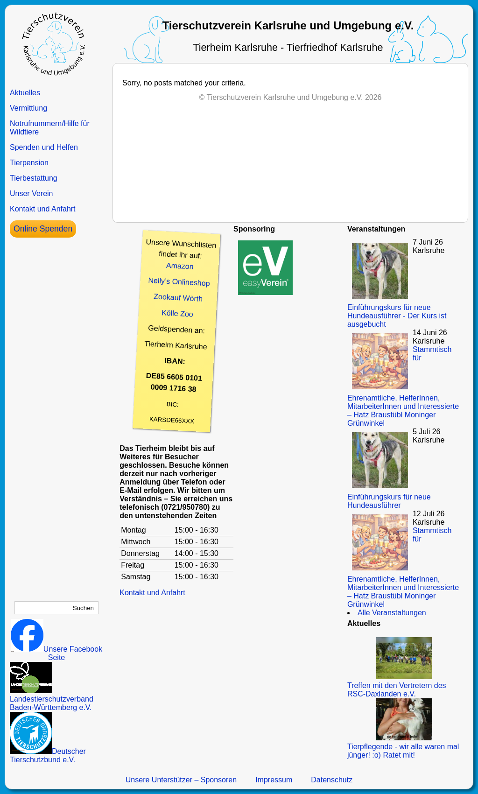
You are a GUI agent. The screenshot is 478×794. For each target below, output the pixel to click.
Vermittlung (28, 108)
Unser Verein (31, 193)
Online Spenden (43, 228)
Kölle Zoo (177, 313)
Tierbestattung (33, 178)
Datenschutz (331, 780)
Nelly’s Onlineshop (179, 282)
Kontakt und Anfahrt (43, 209)
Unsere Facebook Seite (56, 653)
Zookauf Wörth (178, 297)
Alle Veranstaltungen (392, 613)
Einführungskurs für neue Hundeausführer (389, 501)
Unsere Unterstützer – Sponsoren (181, 780)
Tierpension (29, 163)
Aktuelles (25, 93)
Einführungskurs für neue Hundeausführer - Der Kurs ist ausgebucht (397, 315)
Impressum (273, 780)
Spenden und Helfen (44, 147)
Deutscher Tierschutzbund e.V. (48, 755)
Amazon (180, 266)
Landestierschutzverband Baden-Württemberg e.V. (51, 699)
